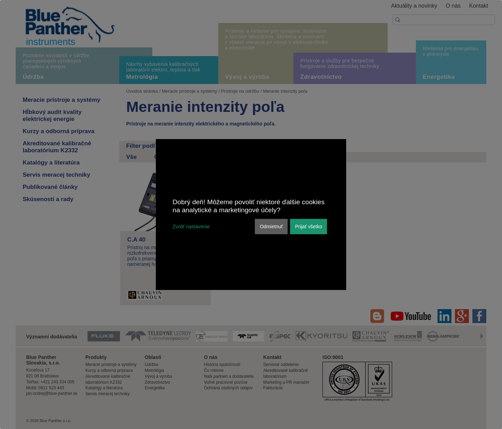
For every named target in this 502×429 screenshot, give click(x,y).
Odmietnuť (271, 226)
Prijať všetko (308, 226)
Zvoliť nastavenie (191, 226)
